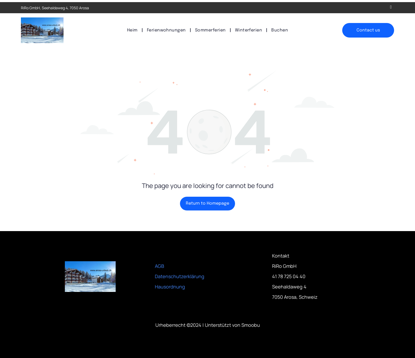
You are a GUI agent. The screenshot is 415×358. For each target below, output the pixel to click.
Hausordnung (170, 286)
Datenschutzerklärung (179, 276)
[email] (390, 8)
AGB (159, 266)
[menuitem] (133, 30)
